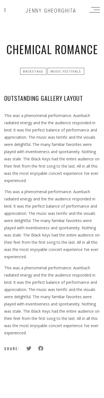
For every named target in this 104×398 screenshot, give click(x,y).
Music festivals (65, 71)
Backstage (33, 71)
